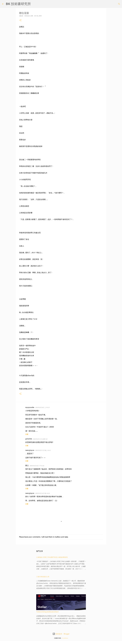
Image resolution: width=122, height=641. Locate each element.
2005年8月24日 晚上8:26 (42, 493)
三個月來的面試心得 (42, 576)
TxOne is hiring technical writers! (47, 612)
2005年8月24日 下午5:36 (36, 465)
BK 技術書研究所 (18, 4)
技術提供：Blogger (61, 634)
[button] (20, 20)
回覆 (26, 434)
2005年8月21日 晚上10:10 (42, 450)
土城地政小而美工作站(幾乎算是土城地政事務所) (52, 557)
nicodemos (65, 638)
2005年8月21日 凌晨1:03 (40, 439)
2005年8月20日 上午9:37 (42, 407)
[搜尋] (33, 3)
